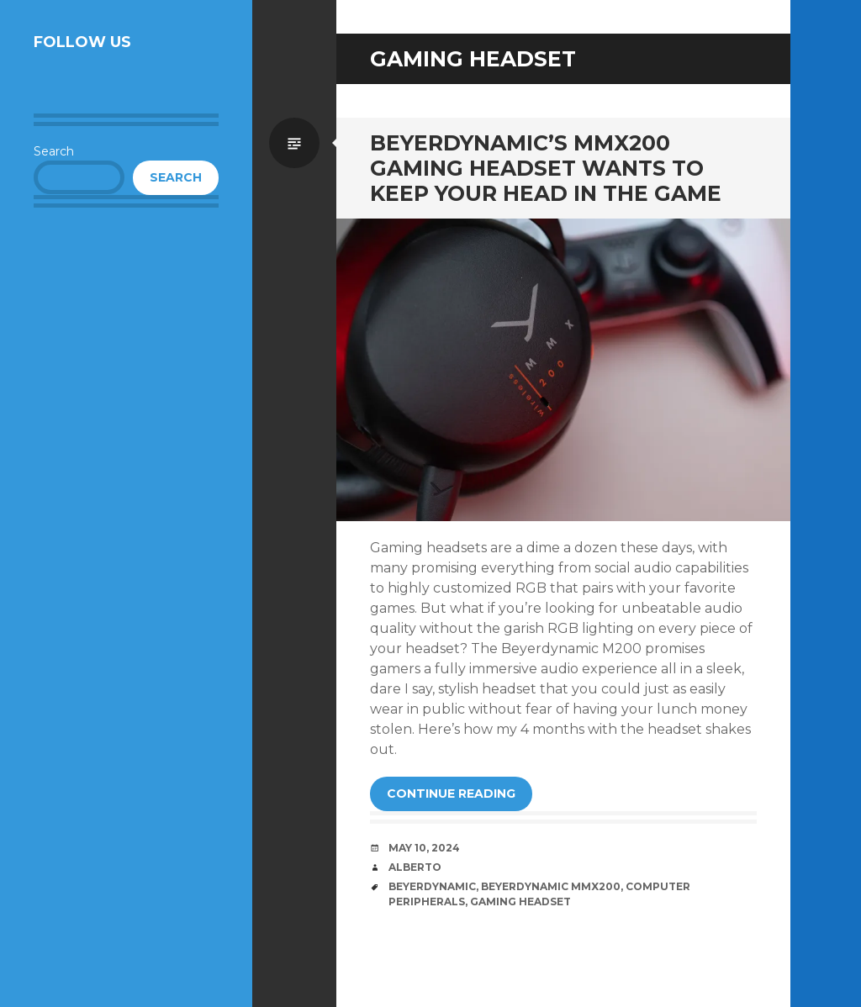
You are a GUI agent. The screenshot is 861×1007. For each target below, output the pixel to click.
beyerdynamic (432, 886)
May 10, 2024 (424, 847)
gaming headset (520, 901)
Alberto (414, 867)
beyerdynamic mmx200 (551, 886)
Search (54, 151)
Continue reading (451, 793)
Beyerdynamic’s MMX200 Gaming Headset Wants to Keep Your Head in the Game (545, 168)
